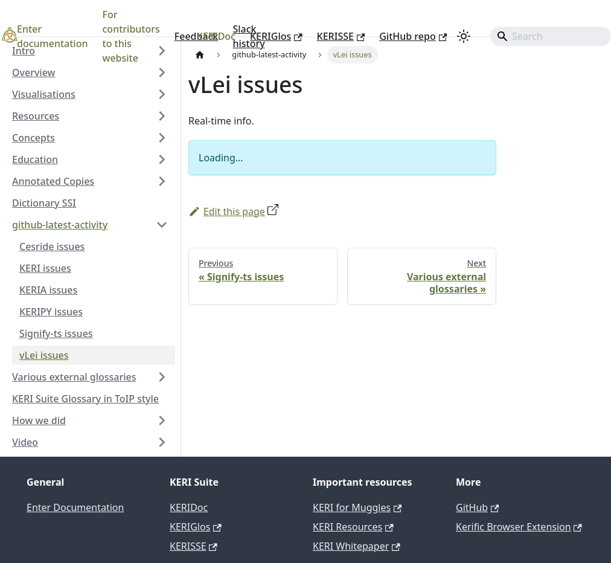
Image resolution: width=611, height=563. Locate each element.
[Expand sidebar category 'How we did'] (162, 420)
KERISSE (341, 36)
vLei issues (44, 355)
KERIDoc (216, 36)
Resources (35, 116)
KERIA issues (48, 290)
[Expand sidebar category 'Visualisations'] (162, 94)
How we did (39, 420)
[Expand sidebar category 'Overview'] (162, 72)
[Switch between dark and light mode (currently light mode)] (463, 36)
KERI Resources (353, 526)
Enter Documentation (75, 507)
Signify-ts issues (56, 333)
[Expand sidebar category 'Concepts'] (162, 137)
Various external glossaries (74, 377)
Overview (33, 72)
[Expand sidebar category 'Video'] (162, 442)
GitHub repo (413, 36)
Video (25, 442)
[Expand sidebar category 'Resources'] (162, 116)
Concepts (33, 137)
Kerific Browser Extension (519, 526)
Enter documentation (52, 36)
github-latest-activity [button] (59, 224)
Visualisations (43, 94)
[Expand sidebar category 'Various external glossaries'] (162, 377)
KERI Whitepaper (356, 546)
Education (35, 159)
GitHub (477, 507)
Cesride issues (52, 246)
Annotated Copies (53, 181)
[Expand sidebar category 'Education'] (162, 159)
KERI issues (45, 268)
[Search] (550, 36)
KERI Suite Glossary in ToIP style (85, 398)
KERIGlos (276, 36)
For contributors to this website (131, 36)
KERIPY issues (51, 311)
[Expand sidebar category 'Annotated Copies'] (162, 181)
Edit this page (226, 211)
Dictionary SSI (44, 203)
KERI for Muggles (357, 507)
